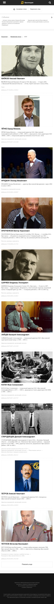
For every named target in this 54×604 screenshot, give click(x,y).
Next (51, 17)
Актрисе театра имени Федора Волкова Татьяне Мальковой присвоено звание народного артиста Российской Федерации (13, 23)
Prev (48, 17)
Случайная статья (21, 9)
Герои (2, 87)
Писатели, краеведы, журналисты (10, 241)
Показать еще (27, 564)
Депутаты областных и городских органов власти (14, 452)
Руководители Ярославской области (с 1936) (12, 555)
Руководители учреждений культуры (10, 189)
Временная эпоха (16, 36)
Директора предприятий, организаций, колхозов (13, 139)
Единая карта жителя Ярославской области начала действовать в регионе (38, 21)
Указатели (4, 36)
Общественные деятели (34, 450)
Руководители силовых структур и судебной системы (15, 554)
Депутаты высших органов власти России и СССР (14, 448)
